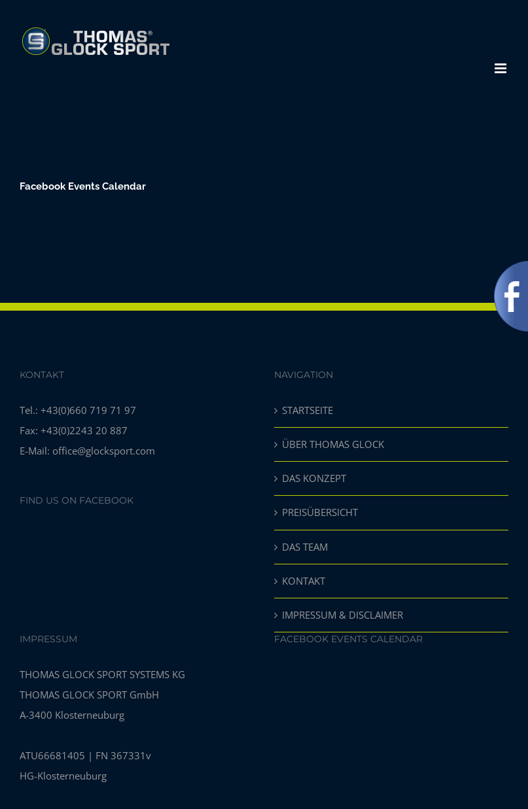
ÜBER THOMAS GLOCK (333, 444)
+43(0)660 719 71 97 (88, 410)
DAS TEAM (305, 546)
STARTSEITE (307, 410)
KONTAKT (303, 580)
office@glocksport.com (103, 450)
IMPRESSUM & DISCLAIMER (342, 614)
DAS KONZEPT (314, 478)
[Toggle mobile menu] (501, 68)
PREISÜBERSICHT (320, 512)
